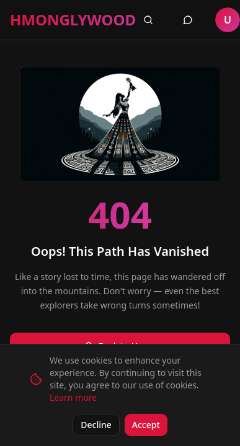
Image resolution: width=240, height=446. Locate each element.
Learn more (73, 397)
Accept (146, 425)
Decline (96, 425)
